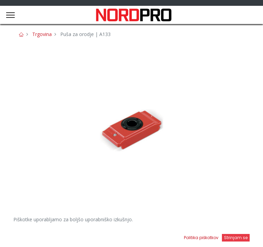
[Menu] (10, 15)
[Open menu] (168, 237)
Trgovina (42, 34)
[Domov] (23, 235)
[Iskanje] (95, 235)
